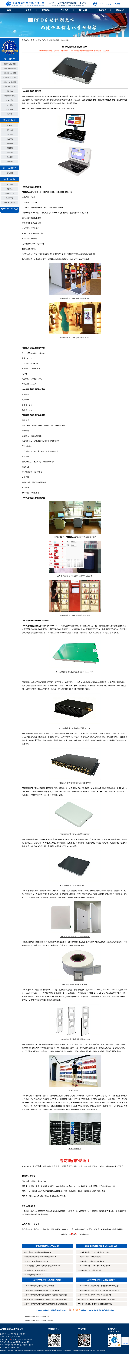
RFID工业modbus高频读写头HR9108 (36, 1261)
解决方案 (83, 10)
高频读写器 (54, 40)
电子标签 (10, 105)
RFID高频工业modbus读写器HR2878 (36, 1270)
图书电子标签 (54, 100)
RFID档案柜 (109, 894)
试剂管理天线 (67, 1350)
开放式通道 (9, 100)
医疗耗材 (83, 1044)
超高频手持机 (49, 1350)
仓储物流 (10, 148)
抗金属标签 (76, 1350)
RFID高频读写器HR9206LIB (33, 1275)
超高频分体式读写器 (9, 77)
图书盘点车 (48, 425)
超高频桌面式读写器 (9, 87)
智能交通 (10, 152)
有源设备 (10, 114)
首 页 (38, 40)
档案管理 (66, 792)
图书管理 (59, 686)
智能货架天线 (101, 1350)
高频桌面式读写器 (10, 96)
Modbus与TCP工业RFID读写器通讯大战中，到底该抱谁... (97, 1299)
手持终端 (10, 91)
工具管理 (10, 134)
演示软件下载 (9, 193)
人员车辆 (10, 143)
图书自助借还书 (50, 633)
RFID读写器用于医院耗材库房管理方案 (91, 1261)
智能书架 (118, 894)
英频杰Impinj (19, 1350)
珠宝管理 (83, 633)
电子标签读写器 (42, 96)
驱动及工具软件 (9, 203)
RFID (55, 795)
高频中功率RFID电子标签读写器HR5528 (37, 1252)
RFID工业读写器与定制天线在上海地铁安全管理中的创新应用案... (46, 1299)
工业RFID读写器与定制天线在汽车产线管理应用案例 (41, 1290)
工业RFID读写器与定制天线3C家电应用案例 (39, 1286)
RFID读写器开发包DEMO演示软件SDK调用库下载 (95, 1304)
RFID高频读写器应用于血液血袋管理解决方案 (93, 1252)
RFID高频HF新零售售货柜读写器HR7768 (75, 783)
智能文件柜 (100, 737)
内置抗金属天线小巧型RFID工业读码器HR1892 (40, 1257)
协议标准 (10, 189)
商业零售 (10, 157)
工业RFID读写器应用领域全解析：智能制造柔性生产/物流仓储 (99, 1286)
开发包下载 (9, 198)
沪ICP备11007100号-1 (14, 1337)
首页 (9, 10)
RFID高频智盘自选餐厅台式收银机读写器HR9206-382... (42, 1266)
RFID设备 (40, 1350)
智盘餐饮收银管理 (36, 633)
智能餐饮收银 (96, 997)
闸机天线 (84, 1350)
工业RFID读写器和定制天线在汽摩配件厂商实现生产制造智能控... (46, 1295)
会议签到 (28, 689)
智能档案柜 (47, 740)
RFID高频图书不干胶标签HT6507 (75, 984)
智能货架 (32, 1044)
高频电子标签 (72, 990)
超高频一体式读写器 (9, 82)
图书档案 (10, 125)
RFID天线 (9, 109)
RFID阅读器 (58, 1350)
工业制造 (10, 139)
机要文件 (47, 441)
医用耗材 (75, 633)
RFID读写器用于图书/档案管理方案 (90, 1270)
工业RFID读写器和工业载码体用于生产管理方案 (94, 1266)
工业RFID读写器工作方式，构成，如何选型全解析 (95, 1295)
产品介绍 (64, 10)
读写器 (45, 626)
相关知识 (10, 184)
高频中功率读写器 (10, 68)
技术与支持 (101, 10)
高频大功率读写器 (10, 64)
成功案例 (10, 173)
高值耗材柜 (80, 843)
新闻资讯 (46, 10)
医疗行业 (10, 130)
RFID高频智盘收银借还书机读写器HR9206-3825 (74, 672)
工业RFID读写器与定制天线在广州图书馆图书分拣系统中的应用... (46, 1304)
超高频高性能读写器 (9, 73)
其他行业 (10, 161)
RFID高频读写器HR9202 (40, 1316)
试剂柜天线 (91, 1350)
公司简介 (27, 10)
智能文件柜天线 (35, 839)
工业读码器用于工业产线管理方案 (89, 1257)
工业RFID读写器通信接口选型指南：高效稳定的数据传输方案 (98, 1290)
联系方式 (120, 10)
